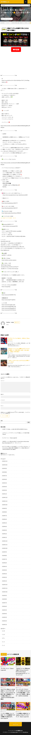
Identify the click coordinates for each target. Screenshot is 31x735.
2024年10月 (4, 504)
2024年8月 (4, 512)
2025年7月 (4, 475)
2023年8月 (4, 555)
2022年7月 (4, 602)
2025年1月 (4, 493)
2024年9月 (4, 508)
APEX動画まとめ (19, 730)
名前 (2, 394)
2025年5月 (4, 483)
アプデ (3, 634)
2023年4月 (4, 570)
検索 (2, 420)
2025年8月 (4, 472)
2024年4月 (4, 526)
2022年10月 (4, 591)
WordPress (25, 732)
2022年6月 (4, 606)
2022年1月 (4, 624)
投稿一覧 (16, 322)
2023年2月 (4, 577)
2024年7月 (4, 515)
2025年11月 (4, 461)
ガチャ (3, 638)
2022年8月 (4, 599)
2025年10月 (4, 464)
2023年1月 (4, 581)
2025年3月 (4, 490)
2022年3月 (4, 617)
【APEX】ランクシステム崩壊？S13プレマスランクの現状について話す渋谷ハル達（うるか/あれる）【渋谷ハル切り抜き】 (19, 350)
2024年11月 (4, 501)
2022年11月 (4, 588)
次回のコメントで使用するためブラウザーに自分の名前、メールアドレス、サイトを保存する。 (15, 413)
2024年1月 (4, 537)
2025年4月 (4, 486)
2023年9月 (4, 552)
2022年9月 (4, 595)
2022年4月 (4, 613)
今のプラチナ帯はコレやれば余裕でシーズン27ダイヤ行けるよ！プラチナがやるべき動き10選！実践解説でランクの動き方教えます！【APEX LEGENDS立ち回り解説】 (16, 448)
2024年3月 (4, 530)
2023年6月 (4, 562)
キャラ (3, 641)
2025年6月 (4, 479)
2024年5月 (4, 522)
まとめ (3, 630)
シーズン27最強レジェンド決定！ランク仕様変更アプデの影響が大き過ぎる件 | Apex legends (8, 716)
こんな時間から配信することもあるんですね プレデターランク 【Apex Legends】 (23, 715)
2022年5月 (4, 610)
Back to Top (15, 724)
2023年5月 (4, 566)
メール (3, 400)
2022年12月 (4, 584)
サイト (2, 405)
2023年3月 (4, 573)
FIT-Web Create (14, 732)
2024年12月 (4, 497)
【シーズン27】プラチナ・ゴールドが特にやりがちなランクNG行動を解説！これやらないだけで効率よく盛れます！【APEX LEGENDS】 (23, 692)
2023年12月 (4, 541)
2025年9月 (4, 468)
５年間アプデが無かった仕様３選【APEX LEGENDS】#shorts (14, 429)
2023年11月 (4, 544)
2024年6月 (4, 519)
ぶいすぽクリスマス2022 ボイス (8, 218)
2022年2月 (4, 620)
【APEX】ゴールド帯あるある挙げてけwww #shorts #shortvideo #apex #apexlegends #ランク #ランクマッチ (23, 672)
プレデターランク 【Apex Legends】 (9, 437)
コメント (2, 380)
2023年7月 (4, 559)
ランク (10, 18)
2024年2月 (4, 533)
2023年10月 (4, 548)
